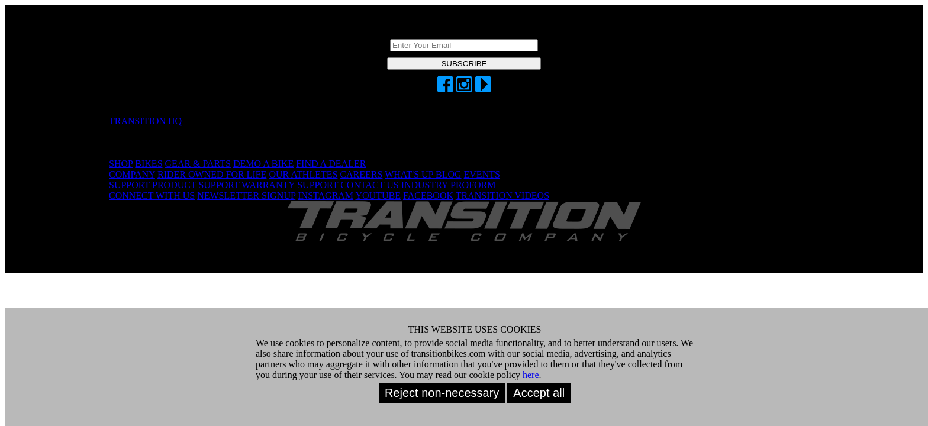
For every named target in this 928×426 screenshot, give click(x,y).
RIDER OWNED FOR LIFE (211, 174)
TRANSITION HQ (145, 121)
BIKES (148, 164)
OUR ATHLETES (303, 174)
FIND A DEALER (331, 164)
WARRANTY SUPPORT (289, 185)
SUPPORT (129, 185)
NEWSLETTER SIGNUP (246, 196)
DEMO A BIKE (263, 164)
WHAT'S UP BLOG (423, 174)
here (531, 375)
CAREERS (361, 174)
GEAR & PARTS (198, 164)
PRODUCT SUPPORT (195, 185)
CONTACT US (369, 185)
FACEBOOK (428, 196)
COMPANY (132, 174)
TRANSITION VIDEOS (502, 196)
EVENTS (482, 174)
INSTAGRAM (325, 196)
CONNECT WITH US (152, 196)
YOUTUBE (378, 196)
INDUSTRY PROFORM (448, 185)
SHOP (121, 164)
